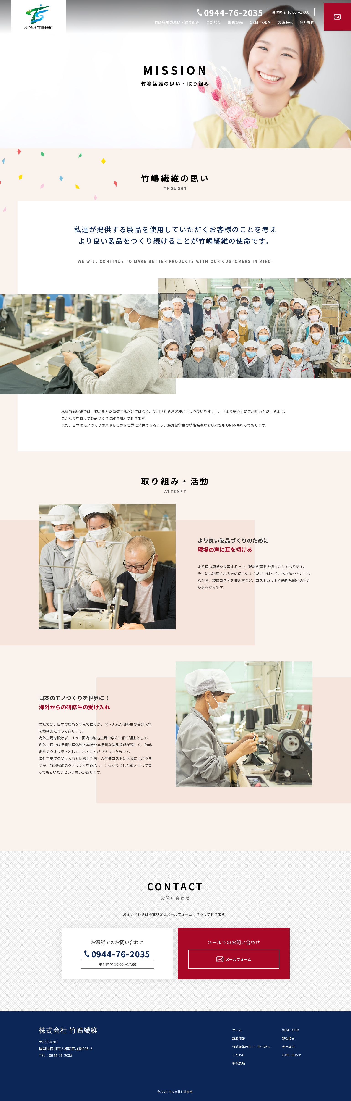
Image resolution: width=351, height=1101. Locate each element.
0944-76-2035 (233, 12)
